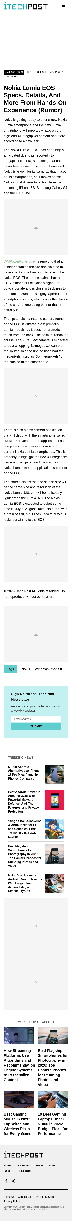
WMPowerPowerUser (20, 261)
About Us (9, 1196)
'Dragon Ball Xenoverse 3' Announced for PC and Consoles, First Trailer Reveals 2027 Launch (24, 828)
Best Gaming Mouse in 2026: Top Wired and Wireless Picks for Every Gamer (18, 1124)
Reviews (24, 1165)
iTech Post (23, 591)
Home (8, 1165)
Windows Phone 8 (48, 669)
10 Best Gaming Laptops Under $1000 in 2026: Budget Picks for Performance (53, 1124)
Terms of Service (44, 1196)
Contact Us (24, 1196)
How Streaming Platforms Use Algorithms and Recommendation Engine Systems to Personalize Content (19, 1065)
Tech (30, 72)
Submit (36, 726)
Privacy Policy (12, 1201)
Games (8, 1171)
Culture (25, 1171)
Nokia (25, 669)
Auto (52, 1165)
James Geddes (14, 72)
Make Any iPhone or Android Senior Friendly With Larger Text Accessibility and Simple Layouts (25, 883)
